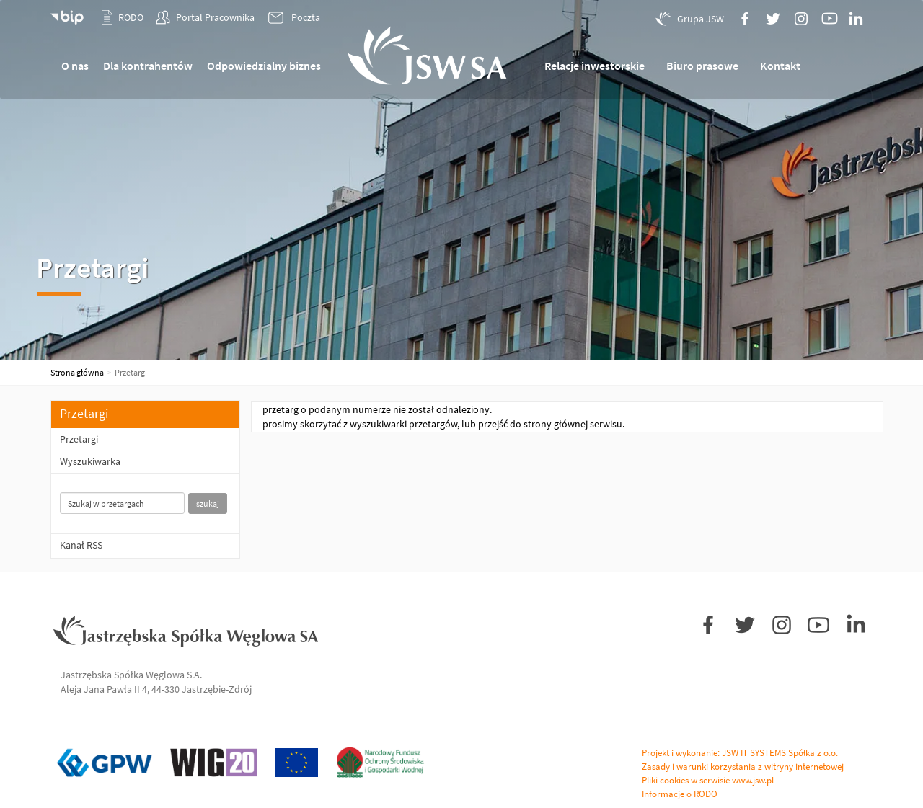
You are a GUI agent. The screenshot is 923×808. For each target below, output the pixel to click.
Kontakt (780, 65)
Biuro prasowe (702, 65)
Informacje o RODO (679, 794)
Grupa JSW (689, 18)
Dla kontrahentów (148, 65)
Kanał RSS (81, 544)
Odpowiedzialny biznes (264, 65)
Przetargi (79, 438)
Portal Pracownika (205, 17)
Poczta (293, 18)
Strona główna (77, 372)
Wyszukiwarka (90, 461)
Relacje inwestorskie (594, 65)
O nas (75, 65)
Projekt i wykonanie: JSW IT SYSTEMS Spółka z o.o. (740, 753)
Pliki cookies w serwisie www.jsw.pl (708, 780)
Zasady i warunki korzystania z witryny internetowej (743, 766)
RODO (122, 17)
